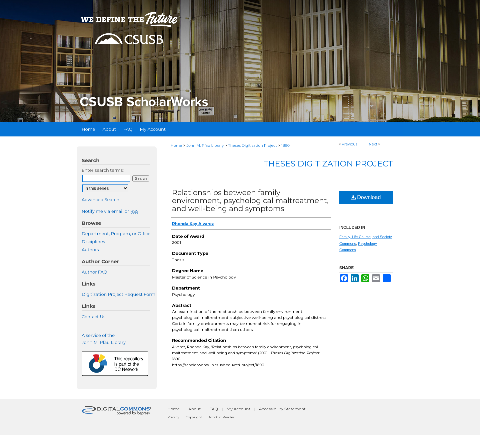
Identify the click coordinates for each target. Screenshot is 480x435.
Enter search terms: (103, 170)
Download (366, 197)
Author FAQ (94, 272)
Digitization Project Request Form (118, 294)
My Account (239, 408)
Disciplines (93, 241)
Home (176, 145)
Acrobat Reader (222, 417)
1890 (285, 145)
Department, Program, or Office (116, 233)
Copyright (194, 417)
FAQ (213, 408)
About (194, 408)
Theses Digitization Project (252, 145)
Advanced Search (100, 199)
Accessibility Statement (282, 408)
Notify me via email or (110, 211)
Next (373, 144)
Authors (90, 249)
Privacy (173, 417)
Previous (349, 144)
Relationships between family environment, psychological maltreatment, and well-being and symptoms (250, 200)
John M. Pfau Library (205, 145)
